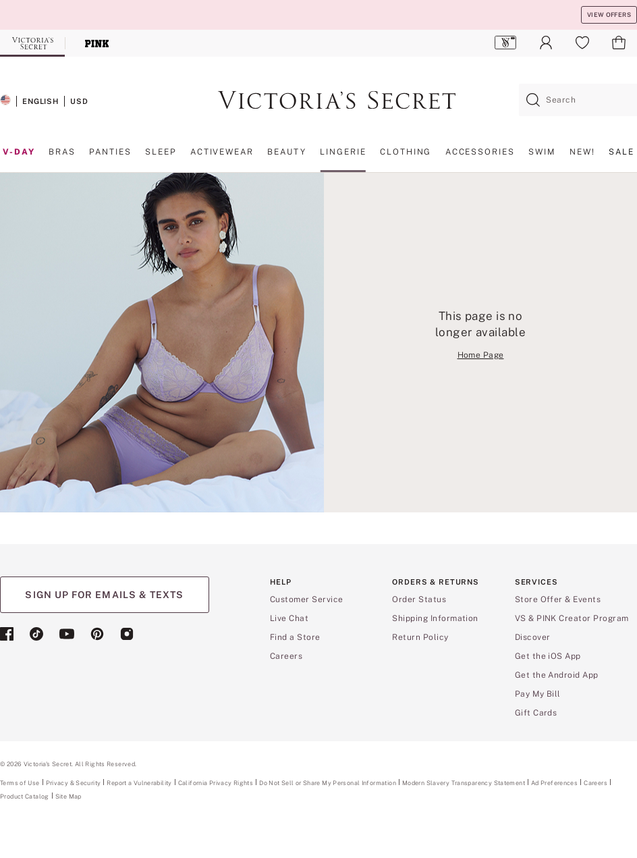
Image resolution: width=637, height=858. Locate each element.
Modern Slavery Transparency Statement (463, 783)
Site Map (68, 796)
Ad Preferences (554, 782)
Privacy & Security (73, 782)
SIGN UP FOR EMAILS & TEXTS (104, 594)
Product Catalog (24, 796)
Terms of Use (20, 782)
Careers (595, 782)
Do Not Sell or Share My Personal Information (327, 782)
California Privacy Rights (215, 782)
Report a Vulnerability (139, 783)
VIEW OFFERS (609, 14)
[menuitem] (506, 42)
